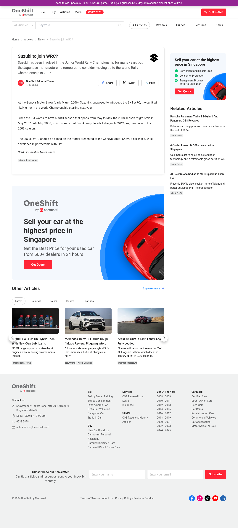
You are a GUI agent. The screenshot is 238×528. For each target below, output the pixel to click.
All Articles (24, 25)
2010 (160, 400)
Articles (65, 12)
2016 (160, 413)
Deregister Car (96, 413)
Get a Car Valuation (99, 409)
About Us (107, 498)
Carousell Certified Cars (101, 443)
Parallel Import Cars (203, 413)
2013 (168, 405)
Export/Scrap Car (98, 405)
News (219, 25)
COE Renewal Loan (133, 396)
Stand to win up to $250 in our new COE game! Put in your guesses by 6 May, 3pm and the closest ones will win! (119, 2)
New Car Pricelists (98, 430)
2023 (168, 425)
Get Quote (38, 264)
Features (200, 25)
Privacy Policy (123, 498)
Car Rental (197, 409)
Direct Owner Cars (202, 400)
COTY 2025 (94, 12)
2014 (160, 409)
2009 (168, 396)
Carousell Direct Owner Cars (104, 447)
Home (15, 39)
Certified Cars (199, 396)
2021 (168, 421)
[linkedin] (149, 83)
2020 (160, 421)
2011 (168, 400)
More (78, 12)
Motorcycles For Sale (204, 425)
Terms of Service (90, 498)
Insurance (128, 405)
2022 (160, 425)
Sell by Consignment (99, 400)
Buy (53, 12)
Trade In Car (95, 417)
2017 (168, 413)
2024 (160, 430)
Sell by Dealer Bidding (100, 396)
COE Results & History (135, 417)
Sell (43, 12)
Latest (18, 301)
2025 (168, 430)
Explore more (153, 288)
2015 (168, 409)
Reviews (161, 25)
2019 (168, 417)
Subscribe (215, 474)
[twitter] (129, 83)
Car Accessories (201, 421)
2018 (160, 417)
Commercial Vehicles (204, 417)
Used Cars (197, 405)
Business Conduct (144, 498)
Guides (180, 25)
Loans (125, 400)
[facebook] (107, 83)
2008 (160, 396)
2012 (160, 405)
